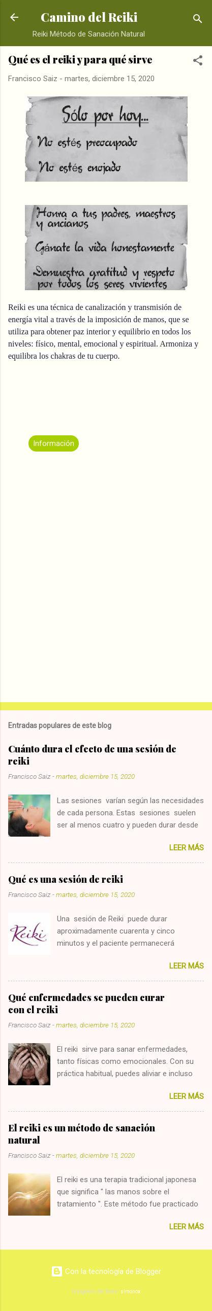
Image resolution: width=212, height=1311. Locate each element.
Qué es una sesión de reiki (65, 879)
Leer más (186, 847)
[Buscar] (198, 20)
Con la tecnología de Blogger (106, 1271)
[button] (198, 62)
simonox (130, 1291)
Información (53, 443)
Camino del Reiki (89, 17)
